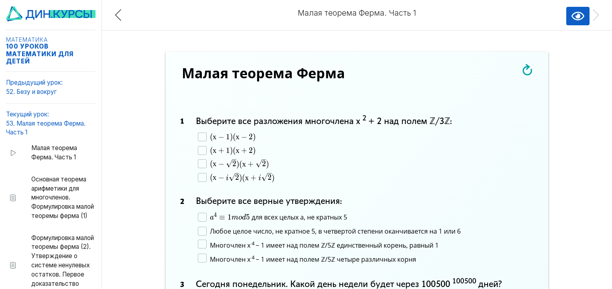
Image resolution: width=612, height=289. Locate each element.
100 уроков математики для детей (39, 54)
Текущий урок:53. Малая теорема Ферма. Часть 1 (45, 123)
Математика (27, 40)
